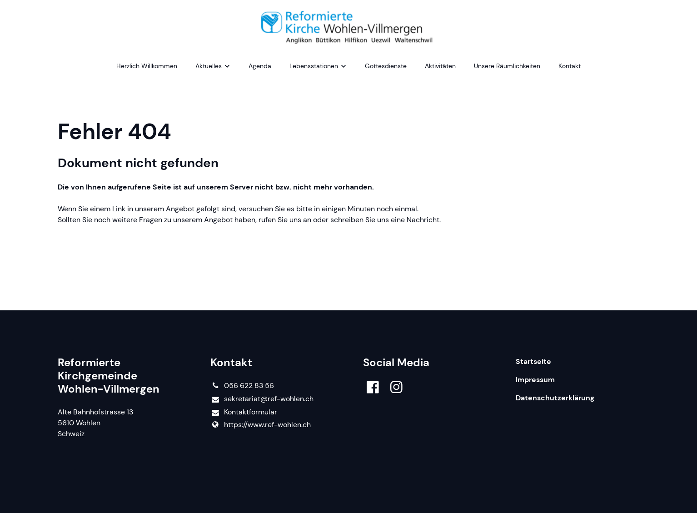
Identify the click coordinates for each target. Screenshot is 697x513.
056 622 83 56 (242, 385)
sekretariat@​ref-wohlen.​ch (262, 399)
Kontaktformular (243, 412)
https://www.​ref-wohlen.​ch (260, 424)
